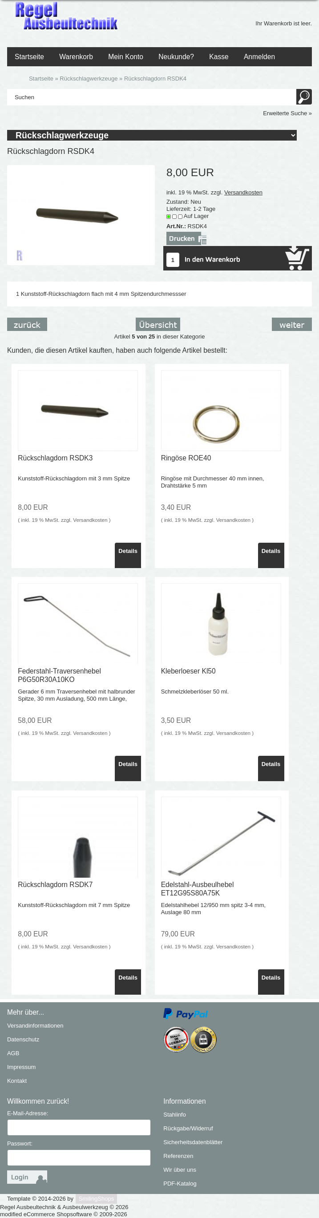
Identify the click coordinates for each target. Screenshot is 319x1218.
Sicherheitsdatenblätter (192, 1142)
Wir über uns (179, 1169)
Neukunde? (176, 56)
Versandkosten (243, 192)
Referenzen (178, 1156)
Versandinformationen (35, 1025)
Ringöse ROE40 (186, 458)
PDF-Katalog (179, 1183)
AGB (13, 1053)
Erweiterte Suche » (287, 113)
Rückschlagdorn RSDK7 (55, 884)
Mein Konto (125, 56)
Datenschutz (23, 1039)
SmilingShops (96, 1198)
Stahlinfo (174, 1114)
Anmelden (259, 56)
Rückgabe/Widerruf (188, 1128)
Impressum (21, 1067)
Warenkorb (76, 56)
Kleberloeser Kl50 (188, 671)
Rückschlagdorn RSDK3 (55, 458)
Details (127, 551)
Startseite (29, 56)
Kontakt (17, 1080)
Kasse (218, 56)
